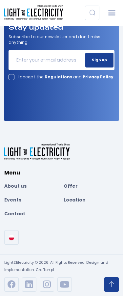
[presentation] (51, 95)
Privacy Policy (98, 77)
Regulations (58, 77)
